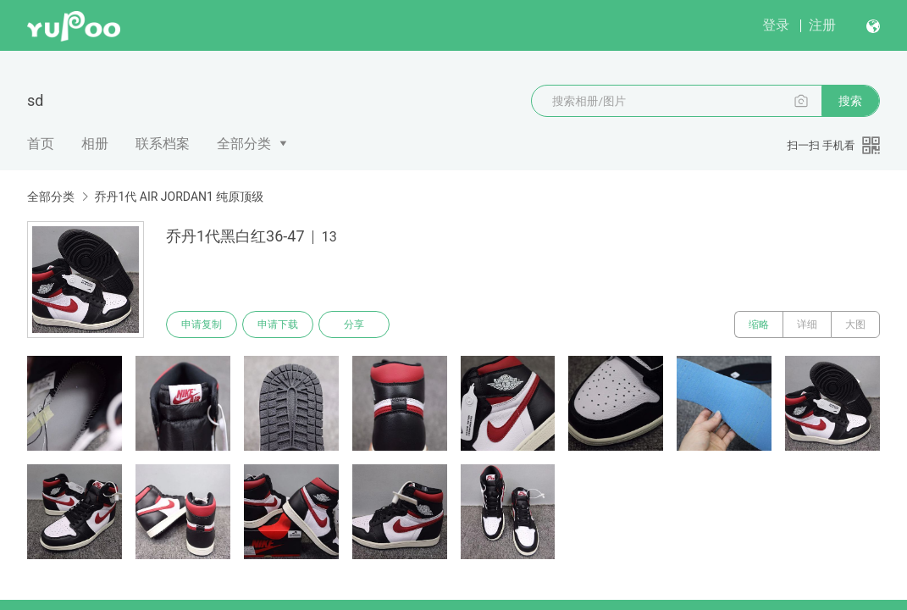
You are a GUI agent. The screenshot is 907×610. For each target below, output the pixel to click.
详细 (807, 324)
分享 (354, 324)
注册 (822, 25)
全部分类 (244, 144)
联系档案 (162, 144)
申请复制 (201, 324)
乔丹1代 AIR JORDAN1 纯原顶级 (178, 196)
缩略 (759, 324)
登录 (775, 25)
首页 (40, 144)
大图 (855, 324)
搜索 (850, 101)
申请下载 (277, 324)
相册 (94, 144)
